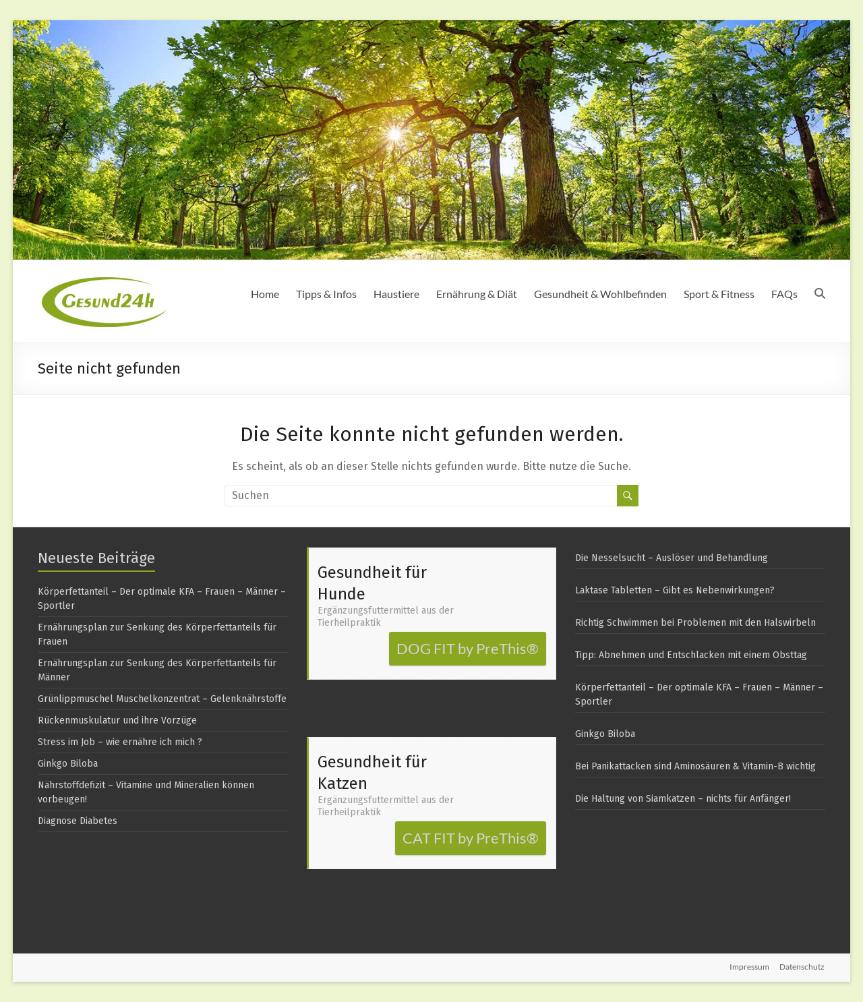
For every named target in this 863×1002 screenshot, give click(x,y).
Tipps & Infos (326, 293)
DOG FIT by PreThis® (467, 648)
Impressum (749, 967)
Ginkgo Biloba (68, 763)
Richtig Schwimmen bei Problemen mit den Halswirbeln (695, 622)
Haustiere (396, 293)
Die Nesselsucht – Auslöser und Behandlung (671, 558)
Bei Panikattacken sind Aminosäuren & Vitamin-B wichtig (695, 766)
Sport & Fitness (719, 293)
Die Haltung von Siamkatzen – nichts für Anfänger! (683, 798)
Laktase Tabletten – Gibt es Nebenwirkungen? (675, 590)
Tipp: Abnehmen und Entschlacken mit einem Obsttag (691, 655)
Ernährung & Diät (476, 293)
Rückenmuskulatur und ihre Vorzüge (117, 720)
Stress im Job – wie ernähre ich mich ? (120, 742)
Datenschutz (802, 967)
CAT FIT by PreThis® (471, 838)
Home (265, 293)
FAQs (784, 293)
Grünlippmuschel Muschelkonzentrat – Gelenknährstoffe (162, 699)
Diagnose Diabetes (77, 821)
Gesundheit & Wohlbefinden (600, 293)
